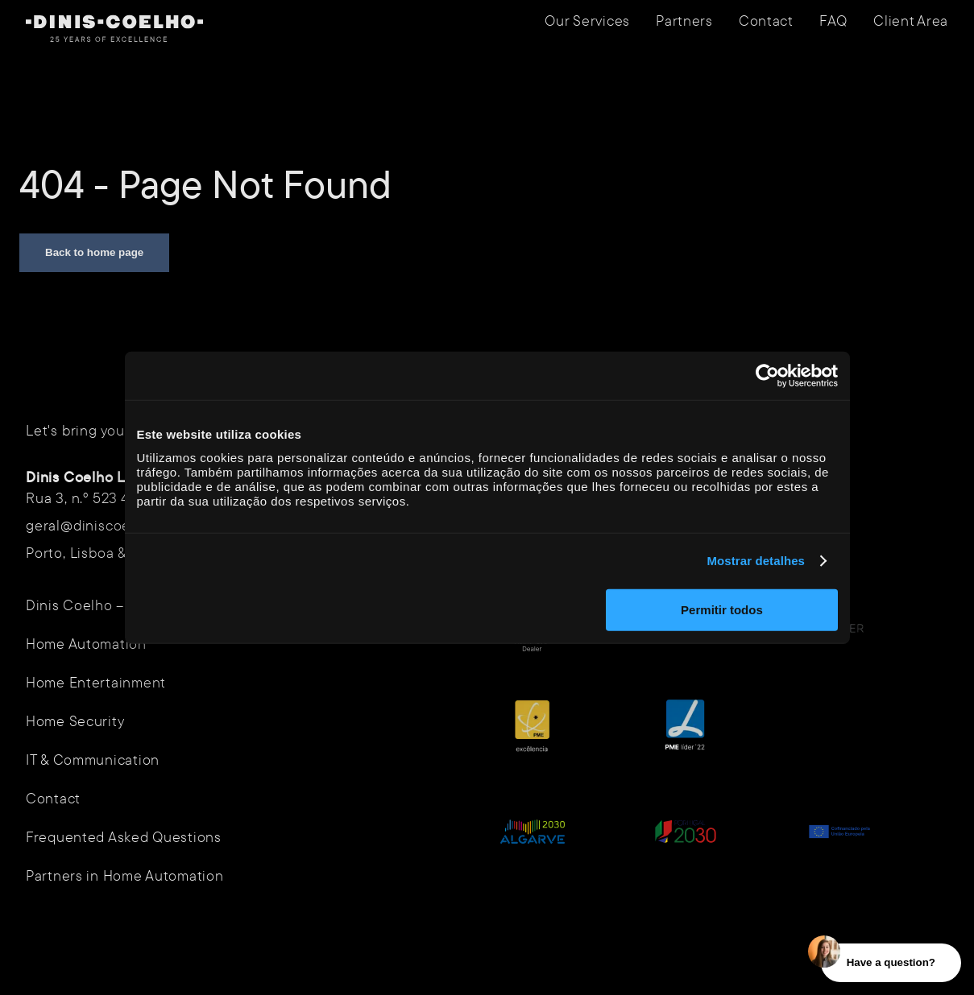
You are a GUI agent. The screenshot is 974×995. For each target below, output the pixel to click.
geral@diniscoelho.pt (97, 525)
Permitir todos (722, 609)
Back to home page (94, 252)
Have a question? (891, 962)
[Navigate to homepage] (114, 29)
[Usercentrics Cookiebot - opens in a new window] (767, 376)
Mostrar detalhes (756, 561)
